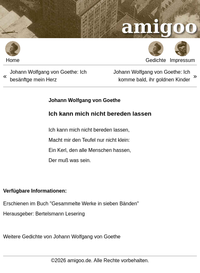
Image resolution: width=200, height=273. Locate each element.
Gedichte (156, 52)
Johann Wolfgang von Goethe (84, 100)
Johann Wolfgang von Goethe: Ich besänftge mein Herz (48, 75)
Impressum (182, 52)
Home (12, 52)
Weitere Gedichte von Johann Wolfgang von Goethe (61, 236)
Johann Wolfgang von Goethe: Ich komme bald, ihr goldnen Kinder (151, 75)
